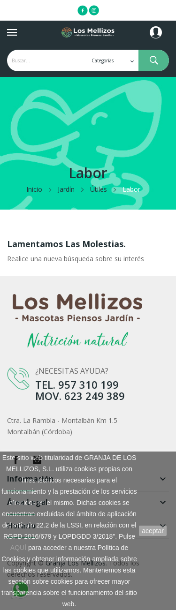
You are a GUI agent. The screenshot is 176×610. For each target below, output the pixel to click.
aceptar (153, 531)
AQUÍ (18, 547)
